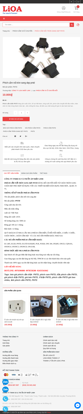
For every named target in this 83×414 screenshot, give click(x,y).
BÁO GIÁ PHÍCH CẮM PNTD (12, 128)
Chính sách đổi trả (49, 346)
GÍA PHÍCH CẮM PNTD (32, 128)
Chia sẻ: (5, 136)
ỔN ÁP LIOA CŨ (49, 355)
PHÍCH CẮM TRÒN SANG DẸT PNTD (15, 131)
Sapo (49, 412)
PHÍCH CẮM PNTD (49, 128)
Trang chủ (6, 340)
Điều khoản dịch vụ (9, 363)
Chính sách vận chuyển (51, 343)
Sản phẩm (6, 346)
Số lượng (5, 113)
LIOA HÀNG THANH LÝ (51, 358)
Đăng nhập (60, 12)
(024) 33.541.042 (29, 385)
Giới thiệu (6, 343)
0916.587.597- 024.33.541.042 (22, 399)
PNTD (33, 131)
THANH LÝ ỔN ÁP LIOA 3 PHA (54, 361)
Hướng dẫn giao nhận (10, 361)
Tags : (4, 124)
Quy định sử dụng (49, 348)
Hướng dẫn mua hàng (10, 355)
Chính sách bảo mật (50, 340)
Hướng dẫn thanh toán (10, 358)
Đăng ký (67, 12)
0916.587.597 (13, 385)
